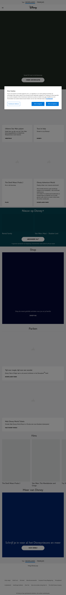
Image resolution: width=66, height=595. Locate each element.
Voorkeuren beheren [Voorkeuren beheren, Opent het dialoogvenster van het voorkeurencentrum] (13, 103)
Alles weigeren (38, 103)
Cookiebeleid (49, 98)
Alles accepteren (52, 103)
